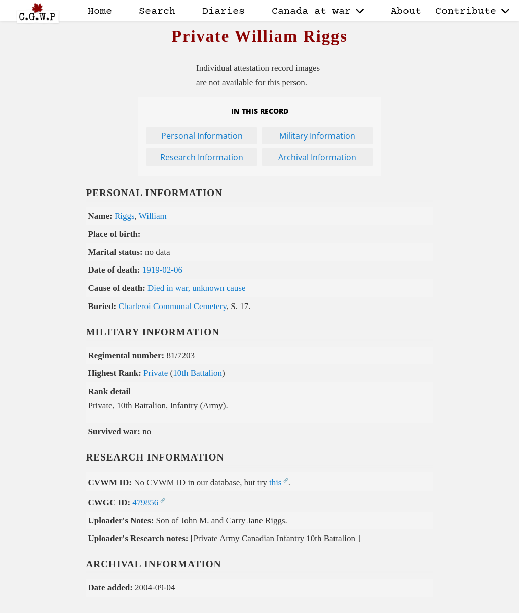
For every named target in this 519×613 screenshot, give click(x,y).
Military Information (317, 135)
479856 (145, 502)
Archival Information (317, 157)
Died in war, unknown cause (196, 288)
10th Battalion (197, 373)
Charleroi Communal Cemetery (172, 306)
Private (155, 373)
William (153, 216)
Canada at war (318, 11)
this (275, 482)
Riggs (125, 216)
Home (100, 11)
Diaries (223, 11)
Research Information (201, 157)
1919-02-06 (162, 270)
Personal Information (202, 135)
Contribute (472, 11)
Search (157, 11)
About (406, 11)
